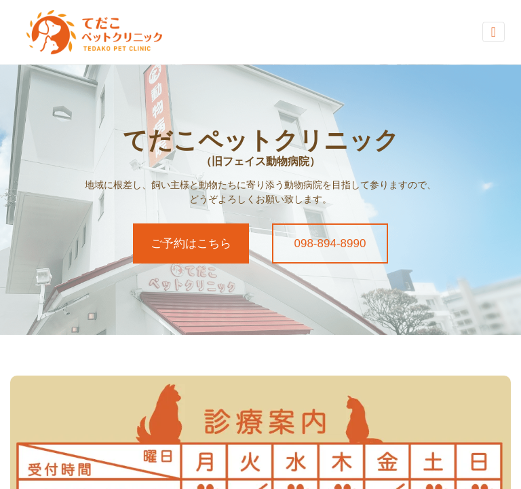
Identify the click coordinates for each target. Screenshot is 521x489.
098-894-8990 (330, 243)
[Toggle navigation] (493, 32)
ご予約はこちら (191, 243)
